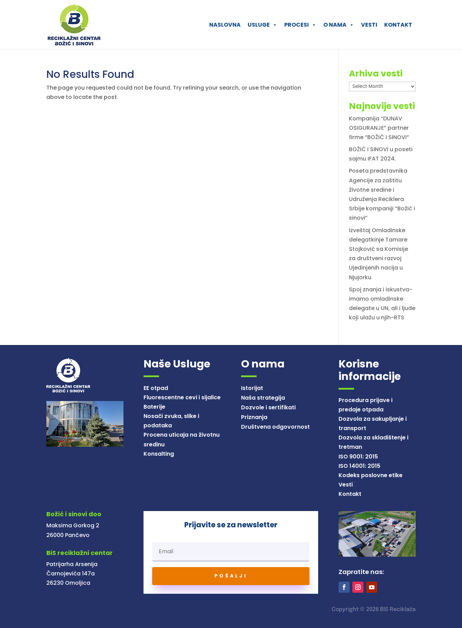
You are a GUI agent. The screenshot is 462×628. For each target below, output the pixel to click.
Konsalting (159, 454)
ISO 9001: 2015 (358, 457)
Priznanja (254, 417)
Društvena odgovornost (275, 427)
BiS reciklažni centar (79, 552)
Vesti (346, 485)
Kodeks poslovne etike (371, 475)
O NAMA (338, 25)
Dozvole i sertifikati (268, 407)
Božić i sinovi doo (73, 514)
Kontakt (350, 494)
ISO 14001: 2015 (359, 466)
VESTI (369, 25)
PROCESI (300, 25)
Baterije (154, 407)
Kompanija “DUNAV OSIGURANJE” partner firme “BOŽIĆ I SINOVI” (379, 128)
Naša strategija (263, 398)
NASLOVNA (225, 25)
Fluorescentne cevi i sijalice (182, 397)
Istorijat (252, 388)
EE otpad (156, 388)
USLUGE (262, 25)
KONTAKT (398, 25)
